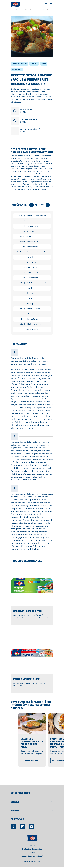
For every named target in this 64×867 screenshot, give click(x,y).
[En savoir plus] (19, 771)
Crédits (32, 845)
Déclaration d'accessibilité (32, 856)
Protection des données (32, 849)
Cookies (32, 852)
